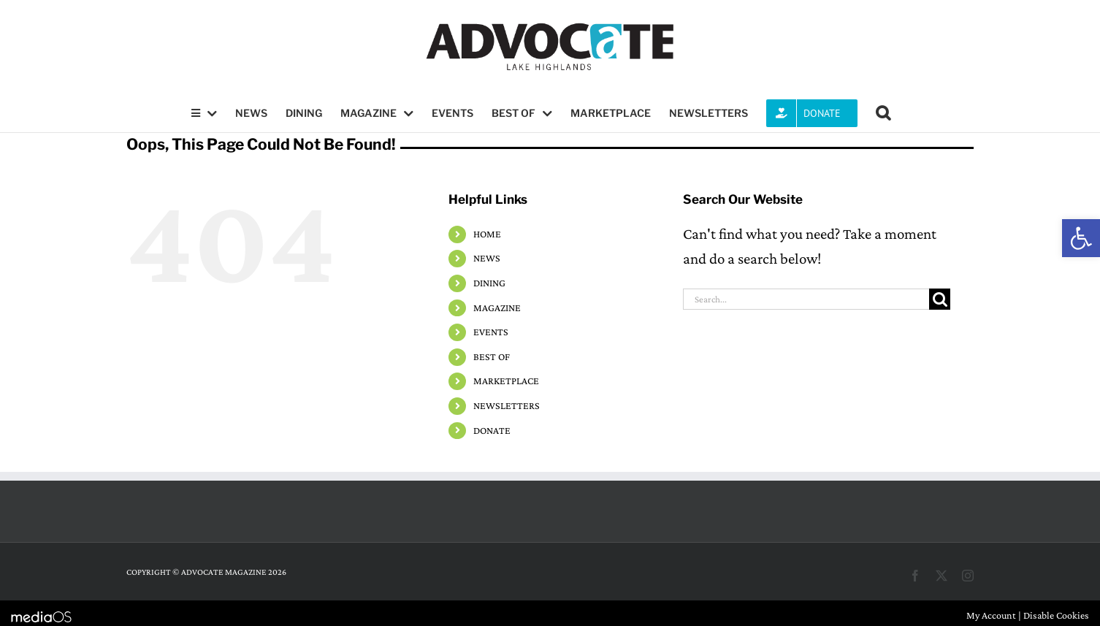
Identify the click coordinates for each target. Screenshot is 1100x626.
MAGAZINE (497, 307)
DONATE (492, 430)
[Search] (939, 299)
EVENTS (490, 331)
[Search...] (806, 299)
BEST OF (491, 356)
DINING (489, 283)
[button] (1081, 238)
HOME (487, 234)
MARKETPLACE (506, 380)
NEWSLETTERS (506, 405)
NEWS (486, 258)
